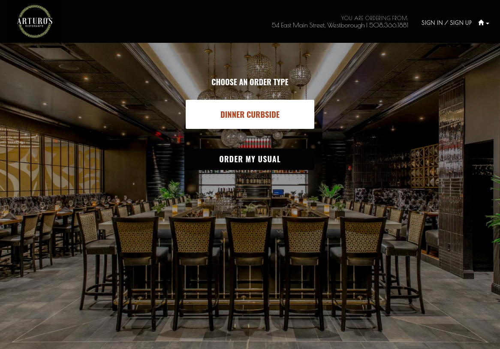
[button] (480, 23)
